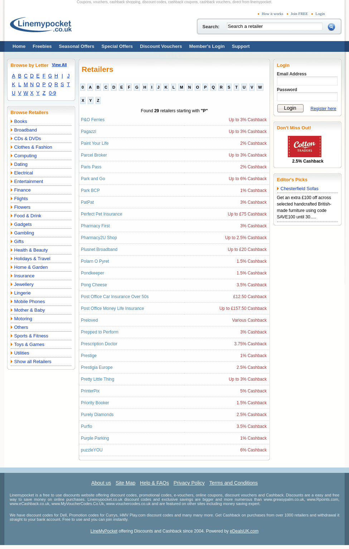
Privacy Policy (189, 483)
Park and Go (93, 178)
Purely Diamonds (97, 414)
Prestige (89, 355)
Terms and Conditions (233, 483)
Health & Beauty (31, 250)
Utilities (21, 353)
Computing (25, 155)
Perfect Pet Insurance (101, 214)
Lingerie (22, 293)
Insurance (24, 275)
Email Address (292, 73)
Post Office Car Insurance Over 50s (115, 296)
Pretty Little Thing (97, 379)
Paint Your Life (94, 143)
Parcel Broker (94, 155)
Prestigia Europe (97, 367)
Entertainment (28, 181)
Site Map (125, 483)
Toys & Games (29, 344)
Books (20, 121)
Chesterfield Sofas (300, 188)
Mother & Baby (29, 310)
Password (287, 89)
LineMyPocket (104, 531)
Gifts (19, 241)
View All (59, 65)
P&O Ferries (93, 119)
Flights (21, 198)
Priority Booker (95, 402)
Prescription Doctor (99, 343)
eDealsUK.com (244, 531)
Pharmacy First (95, 225)
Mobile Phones (29, 301)
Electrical (23, 172)
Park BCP (90, 190)
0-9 (52, 93)
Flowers (22, 207)
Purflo (86, 426)
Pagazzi (88, 131)
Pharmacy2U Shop (99, 237)
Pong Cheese (94, 284)
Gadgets (23, 224)
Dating (21, 164)
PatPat (87, 202)
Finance (22, 190)
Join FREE (299, 13)
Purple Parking (95, 438)
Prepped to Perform (99, 332)
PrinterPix (90, 391)
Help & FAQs (154, 483)
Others (21, 327)
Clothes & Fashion (33, 147)
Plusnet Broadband (99, 249)
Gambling (24, 233)
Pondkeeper (92, 273)
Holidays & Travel (32, 258)
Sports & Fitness (31, 335)
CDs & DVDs (27, 138)
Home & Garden (31, 267)
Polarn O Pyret (95, 261)
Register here (323, 108)
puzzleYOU (92, 449)
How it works (272, 13)
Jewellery (24, 284)
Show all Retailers (33, 361)
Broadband (25, 130)
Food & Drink (28, 215)
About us (101, 483)
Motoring (23, 318)
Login (320, 13)
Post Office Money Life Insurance (112, 308)
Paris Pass (91, 166)
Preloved (89, 320)
